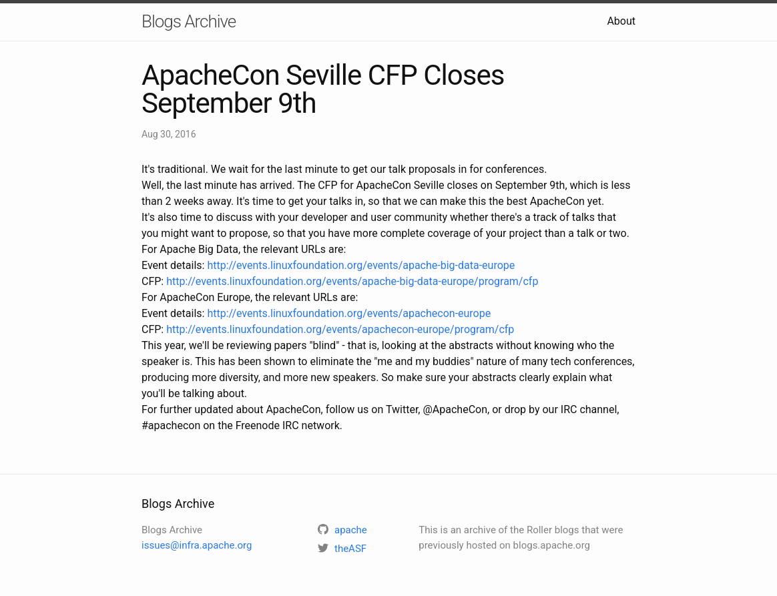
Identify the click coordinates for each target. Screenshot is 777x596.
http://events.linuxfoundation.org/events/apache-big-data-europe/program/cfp (352, 281)
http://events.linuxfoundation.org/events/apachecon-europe (349, 313)
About (621, 21)
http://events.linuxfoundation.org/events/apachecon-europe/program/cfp (340, 329)
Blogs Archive (189, 21)
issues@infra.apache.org (197, 545)
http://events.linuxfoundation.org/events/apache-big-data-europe (361, 265)
